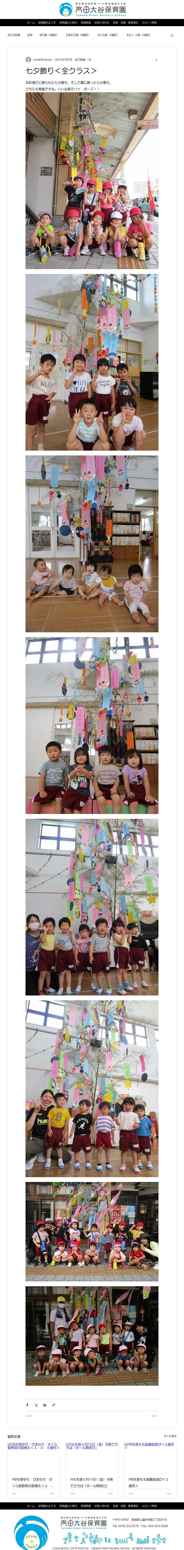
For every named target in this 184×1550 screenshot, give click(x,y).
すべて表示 (170, 1436)
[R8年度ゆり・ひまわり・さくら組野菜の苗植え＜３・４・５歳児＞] (34, 1457)
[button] (172, 35)
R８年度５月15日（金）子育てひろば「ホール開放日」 (91, 1482)
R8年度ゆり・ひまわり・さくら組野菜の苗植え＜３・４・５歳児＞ (32, 1483)
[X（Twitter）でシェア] (36, 1405)
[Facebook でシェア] (27, 1405)
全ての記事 (14, 35)
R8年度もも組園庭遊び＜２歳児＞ (149, 1482)
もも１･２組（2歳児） (139, 35)
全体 (29, 35)
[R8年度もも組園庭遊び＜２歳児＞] (150, 1457)
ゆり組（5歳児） (49, 35)
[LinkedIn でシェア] (45, 1405)
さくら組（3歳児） (108, 35)
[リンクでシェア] (53, 1405)
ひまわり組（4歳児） (78, 35)
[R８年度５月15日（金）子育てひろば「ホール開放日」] (92, 1457)
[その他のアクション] (156, 60)
